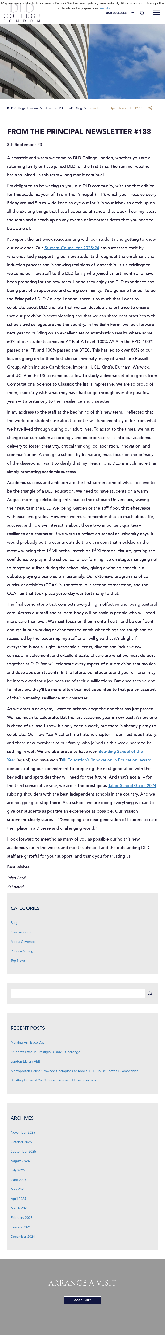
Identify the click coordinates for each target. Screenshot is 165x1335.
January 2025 (21, 1227)
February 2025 (22, 1217)
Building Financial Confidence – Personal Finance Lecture (53, 1080)
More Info (82, 1300)
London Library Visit (25, 1061)
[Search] (142, 13)
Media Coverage (23, 941)
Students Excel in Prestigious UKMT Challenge (45, 1052)
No (107, 8)
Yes (101, 8)
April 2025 (18, 1199)
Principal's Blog (22, 951)
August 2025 (20, 1161)
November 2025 (23, 1132)
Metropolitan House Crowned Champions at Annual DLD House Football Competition (74, 1071)
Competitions (21, 932)
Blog (14, 923)
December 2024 (23, 1236)
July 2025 (18, 1170)
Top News (18, 960)
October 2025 (21, 1142)
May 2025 (18, 1189)
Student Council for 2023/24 (71, 248)
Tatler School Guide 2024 (132, 786)
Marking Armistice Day (27, 1042)
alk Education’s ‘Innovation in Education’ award (106, 760)
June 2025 (18, 1180)
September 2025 (23, 1151)
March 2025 (20, 1208)
